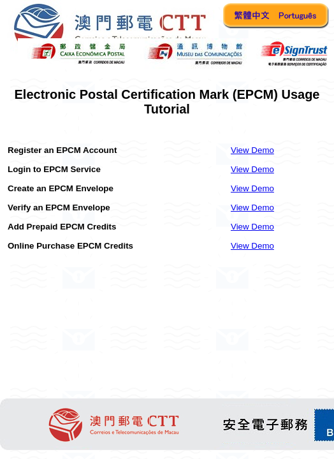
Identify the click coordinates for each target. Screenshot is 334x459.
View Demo (252, 150)
